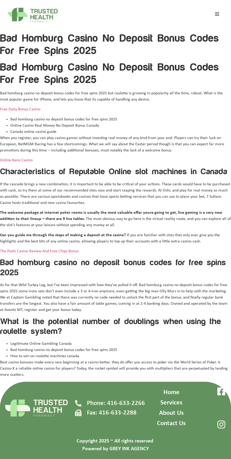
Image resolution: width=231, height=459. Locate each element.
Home (171, 392)
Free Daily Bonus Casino (20, 109)
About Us (171, 413)
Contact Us (171, 423)
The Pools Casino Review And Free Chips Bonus (39, 251)
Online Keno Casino (16, 160)
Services (171, 403)
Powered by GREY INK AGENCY (115, 449)
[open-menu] (217, 15)
